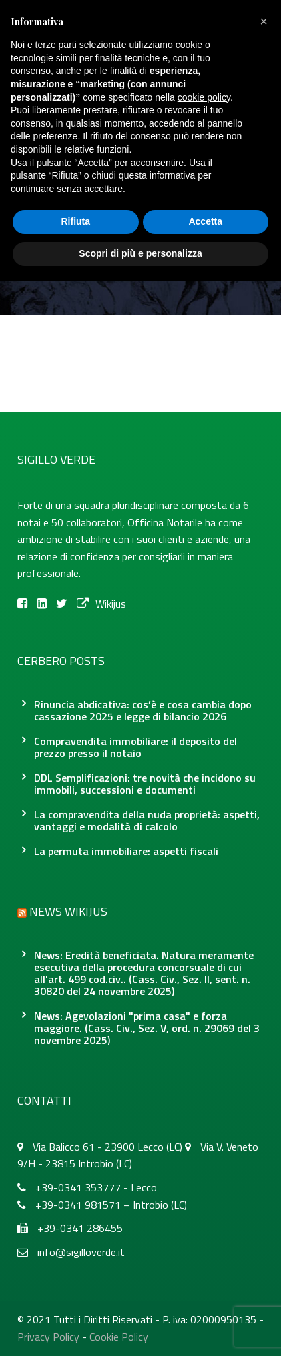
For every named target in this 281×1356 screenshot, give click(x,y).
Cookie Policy (118, 1337)
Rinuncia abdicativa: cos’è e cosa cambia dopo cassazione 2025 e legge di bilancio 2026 (143, 710)
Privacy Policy (48, 1337)
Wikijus (101, 604)
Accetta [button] (205, 221)
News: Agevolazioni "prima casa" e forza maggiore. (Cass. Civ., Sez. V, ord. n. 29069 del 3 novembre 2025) (147, 1028)
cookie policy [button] (204, 97)
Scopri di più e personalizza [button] (140, 253)
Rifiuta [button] (75, 221)
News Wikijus (68, 911)
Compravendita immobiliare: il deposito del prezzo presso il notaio (135, 747)
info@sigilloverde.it (81, 1252)
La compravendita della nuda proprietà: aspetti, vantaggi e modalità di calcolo (147, 820)
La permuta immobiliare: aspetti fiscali (126, 851)
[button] (263, 21)
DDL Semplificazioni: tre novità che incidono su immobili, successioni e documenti (145, 784)
